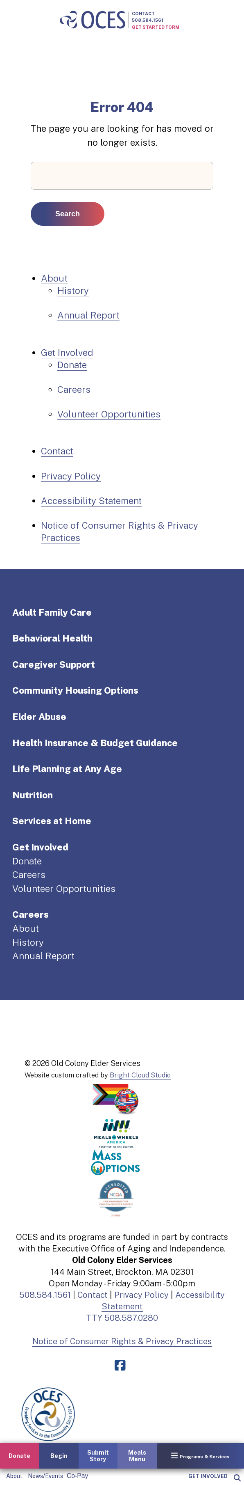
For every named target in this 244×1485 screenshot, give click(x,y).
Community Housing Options (75, 690)
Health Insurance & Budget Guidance (95, 743)
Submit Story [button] (98, 1455)
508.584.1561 (147, 20)
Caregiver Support (53, 664)
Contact (143, 13)
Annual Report (88, 315)
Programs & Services (200, 1456)
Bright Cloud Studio (140, 1075)
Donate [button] (19, 1455)
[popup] (237, 1478)
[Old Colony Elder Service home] (92, 20)
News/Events (45, 1476)
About (14, 1476)
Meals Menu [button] (137, 1455)
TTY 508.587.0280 (122, 1318)
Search (67, 214)
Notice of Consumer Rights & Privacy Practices (122, 1341)
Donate (72, 365)
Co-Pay (77, 1475)
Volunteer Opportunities (108, 414)
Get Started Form (155, 27)
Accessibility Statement (91, 500)
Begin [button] (59, 1455)
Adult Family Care (52, 612)
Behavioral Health (52, 638)
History (73, 290)
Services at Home (51, 821)
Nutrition (32, 795)
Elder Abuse (39, 716)
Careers (73, 389)
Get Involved (208, 1476)
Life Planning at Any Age (67, 768)
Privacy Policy (71, 476)
